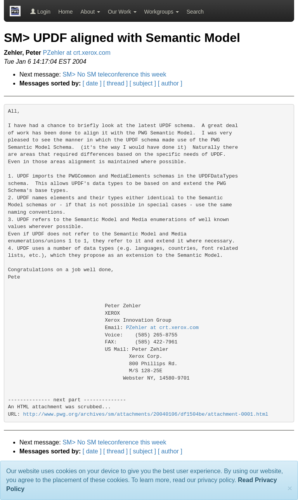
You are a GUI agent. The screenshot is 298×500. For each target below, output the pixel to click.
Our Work (122, 12)
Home (65, 12)
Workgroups (161, 12)
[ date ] (92, 83)
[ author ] (170, 83)
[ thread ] (115, 83)
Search (195, 12)
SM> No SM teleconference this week (114, 74)
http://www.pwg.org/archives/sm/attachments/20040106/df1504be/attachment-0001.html (146, 414)
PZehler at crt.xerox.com (77, 52)
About (90, 12)
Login (40, 12)
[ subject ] (143, 83)
